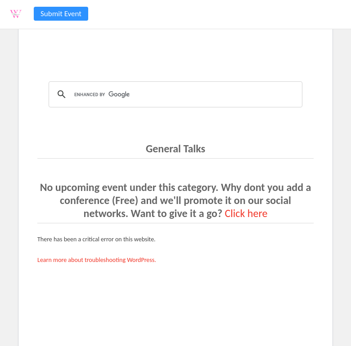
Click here (246, 213)
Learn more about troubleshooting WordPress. (96, 260)
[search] (174, 94)
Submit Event (60, 13)
